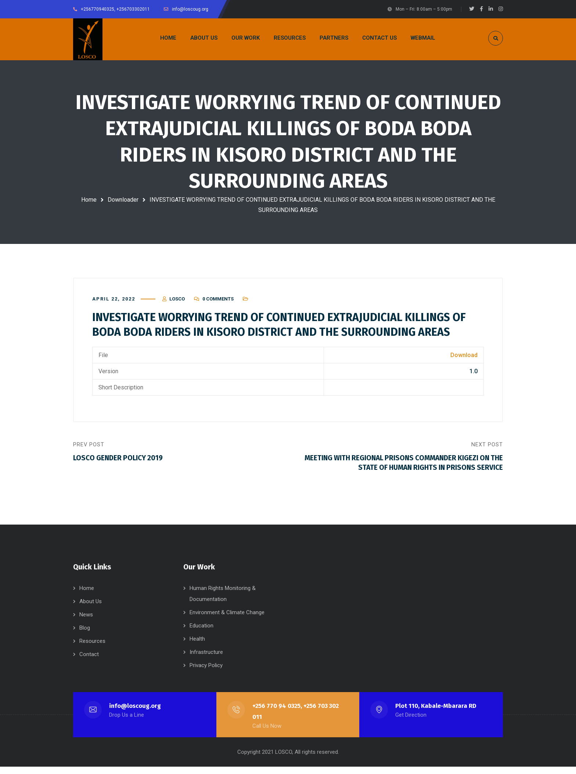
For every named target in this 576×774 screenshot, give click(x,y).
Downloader (123, 199)
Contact (89, 661)
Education (201, 633)
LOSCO (177, 302)
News (86, 622)
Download (464, 357)
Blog (84, 635)
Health (197, 646)
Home (89, 199)
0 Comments (218, 302)
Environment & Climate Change (227, 619)
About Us (90, 608)
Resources (92, 648)
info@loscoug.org (135, 713)
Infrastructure (206, 659)
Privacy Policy (206, 672)
